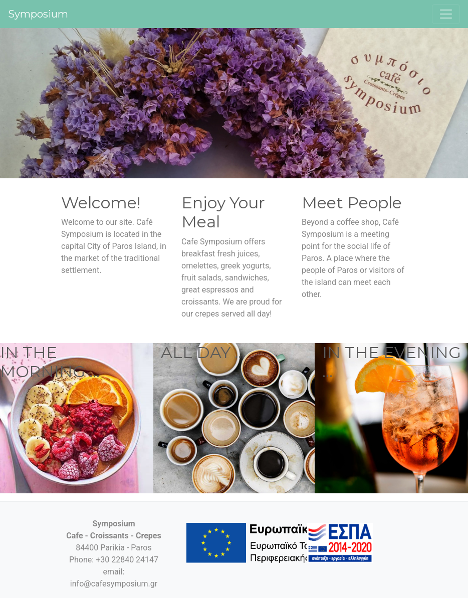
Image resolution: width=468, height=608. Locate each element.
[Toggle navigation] (446, 14)
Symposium (38, 14)
